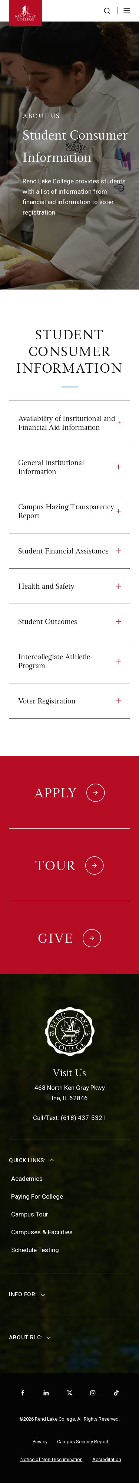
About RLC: (26, 1337)
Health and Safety (69, 586)
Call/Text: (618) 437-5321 (69, 1117)
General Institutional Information (69, 467)
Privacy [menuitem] (40, 1441)
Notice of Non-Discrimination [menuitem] (51, 1459)
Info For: (23, 1294)
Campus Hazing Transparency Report (69, 511)
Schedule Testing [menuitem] (35, 1250)
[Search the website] (107, 11)
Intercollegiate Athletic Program (69, 661)
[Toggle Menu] (127, 11)
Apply (55, 793)
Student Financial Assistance (69, 551)
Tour (55, 866)
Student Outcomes (69, 621)
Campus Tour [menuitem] (29, 1214)
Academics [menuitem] (27, 1178)
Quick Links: (27, 1160)
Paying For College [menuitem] (37, 1196)
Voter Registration (69, 701)
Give (55, 938)
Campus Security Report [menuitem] (83, 1441)
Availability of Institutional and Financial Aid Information (69, 422)
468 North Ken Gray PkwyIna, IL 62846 (69, 1093)
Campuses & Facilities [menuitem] (42, 1232)
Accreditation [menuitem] (106, 1459)
